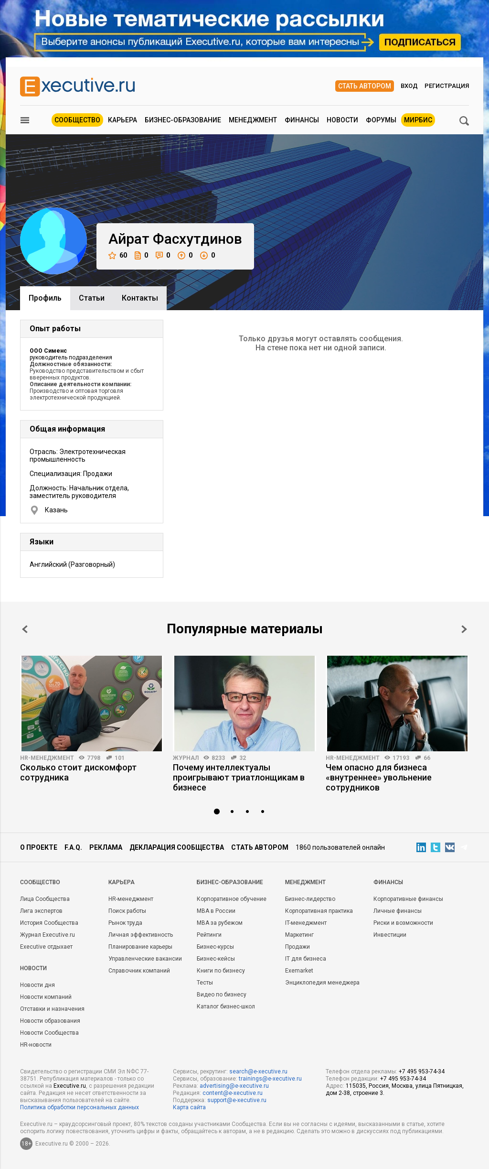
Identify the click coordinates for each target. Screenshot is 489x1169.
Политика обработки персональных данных (79, 1107)
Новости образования (50, 1020)
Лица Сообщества (45, 899)
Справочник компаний (139, 970)
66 (427, 758)
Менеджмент (253, 120)
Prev (25, 629)
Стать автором (364, 86)
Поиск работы (127, 911)
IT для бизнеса (305, 958)
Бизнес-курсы (215, 946)
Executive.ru (69, 1085)
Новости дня (37, 985)
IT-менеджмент (306, 923)
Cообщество (40, 882)
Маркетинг (299, 934)
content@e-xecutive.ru (232, 1093)
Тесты (205, 982)
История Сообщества (49, 923)
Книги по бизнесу (221, 970)
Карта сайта (189, 1107)
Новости (342, 120)
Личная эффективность (140, 934)
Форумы (381, 120)
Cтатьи (92, 298)
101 (120, 758)
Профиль (45, 298)
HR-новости (36, 1044)
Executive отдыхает (46, 946)
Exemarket (299, 970)
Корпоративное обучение (231, 899)
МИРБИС (418, 120)
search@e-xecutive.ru (258, 1071)
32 (242, 758)
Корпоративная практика (319, 911)
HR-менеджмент (47, 758)
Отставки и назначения (52, 1009)
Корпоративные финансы (408, 899)
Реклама (105, 847)
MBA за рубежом (220, 923)
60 (117, 255)
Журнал (186, 758)
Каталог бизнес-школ (226, 1006)
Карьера (122, 120)
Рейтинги (209, 934)
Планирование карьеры (140, 946)
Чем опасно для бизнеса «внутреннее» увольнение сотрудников (379, 777)
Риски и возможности (403, 923)
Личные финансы (397, 911)
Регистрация (447, 85)
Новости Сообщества (49, 1032)
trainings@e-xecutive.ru (270, 1078)
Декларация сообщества (176, 847)
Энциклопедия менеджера (322, 982)
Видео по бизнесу (221, 994)
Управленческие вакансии (145, 958)
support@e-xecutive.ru (236, 1100)
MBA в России (216, 911)
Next (464, 629)
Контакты (140, 298)
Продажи (297, 946)
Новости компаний (46, 997)
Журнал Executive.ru (47, 934)
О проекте (38, 847)
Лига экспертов (41, 911)
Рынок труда (125, 923)
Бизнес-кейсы (216, 958)
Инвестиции (389, 934)
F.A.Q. (73, 847)
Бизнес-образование (183, 120)
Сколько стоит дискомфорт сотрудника (78, 772)
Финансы (302, 120)
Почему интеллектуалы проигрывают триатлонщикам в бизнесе (239, 777)
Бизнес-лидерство (310, 899)
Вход (409, 85)
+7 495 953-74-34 (422, 1071)
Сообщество (77, 120)
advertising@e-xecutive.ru (234, 1085)
